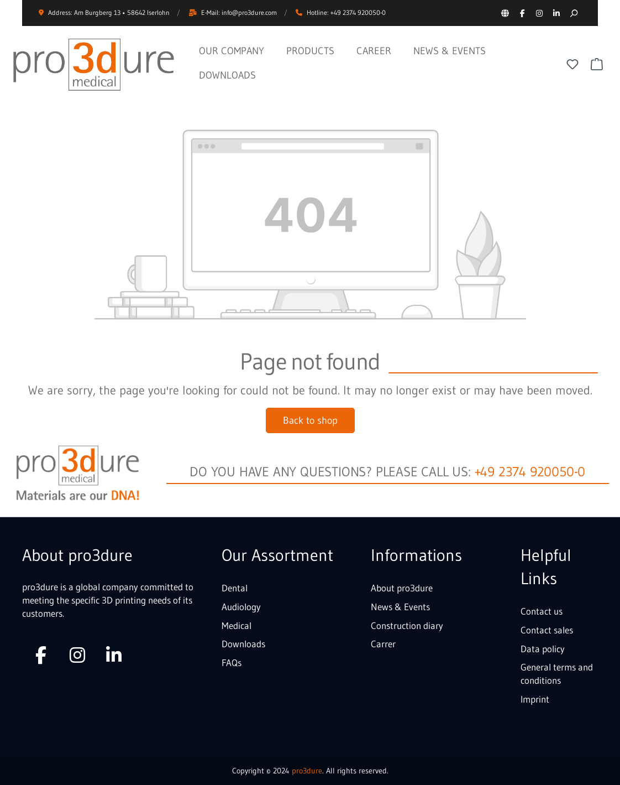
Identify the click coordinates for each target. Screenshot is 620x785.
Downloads (243, 643)
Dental (235, 588)
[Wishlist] (572, 64)
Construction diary (407, 625)
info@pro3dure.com (249, 12)
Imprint (535, 699)
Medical (236, 625)
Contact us (542, 611)
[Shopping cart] (597, 64)
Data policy (543, 648)
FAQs (231, 662)
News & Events (400, 606)
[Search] (573, 13)
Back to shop (310, 420)
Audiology (241, 606)
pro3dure (307, 771)
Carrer (383, 643)
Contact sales (547, 630)
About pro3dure (402, 588)
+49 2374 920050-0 (530, 472)
